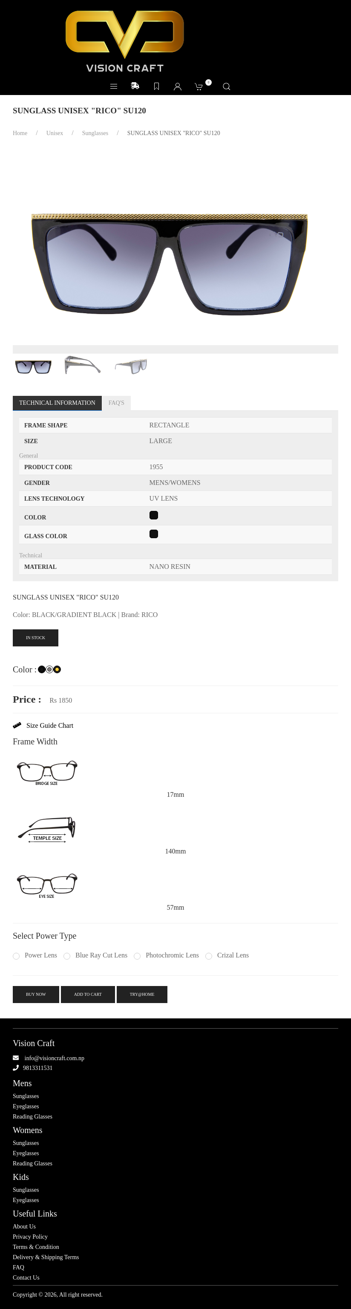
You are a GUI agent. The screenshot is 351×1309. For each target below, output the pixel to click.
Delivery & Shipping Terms (46, 1257)
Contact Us (26, 1278)
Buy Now (36, 994)
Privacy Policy (30, 1237)
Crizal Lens (227, 955)
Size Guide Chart (43, 725)
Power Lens (35, 955)
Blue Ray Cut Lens (95, 955)
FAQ (18, 1268)
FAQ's (116, 403)
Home (20, 133)
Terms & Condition (36, 1247)
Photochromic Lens (166, 955)
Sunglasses (26, 1096)
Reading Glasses (32, 1117)
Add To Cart (88, 994)
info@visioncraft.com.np (54, 1058)
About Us (24, 1227)
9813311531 (37, 1068)
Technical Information (57, 403)
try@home (142, 994)
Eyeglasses (26, 1107)
